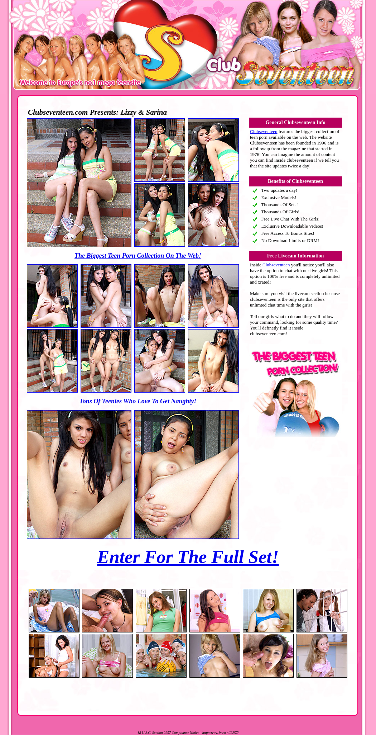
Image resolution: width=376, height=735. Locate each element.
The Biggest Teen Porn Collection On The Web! (137, 255)
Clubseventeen (264, 131)
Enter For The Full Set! (188, 557)
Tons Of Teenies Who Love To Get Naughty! (137, 401)
